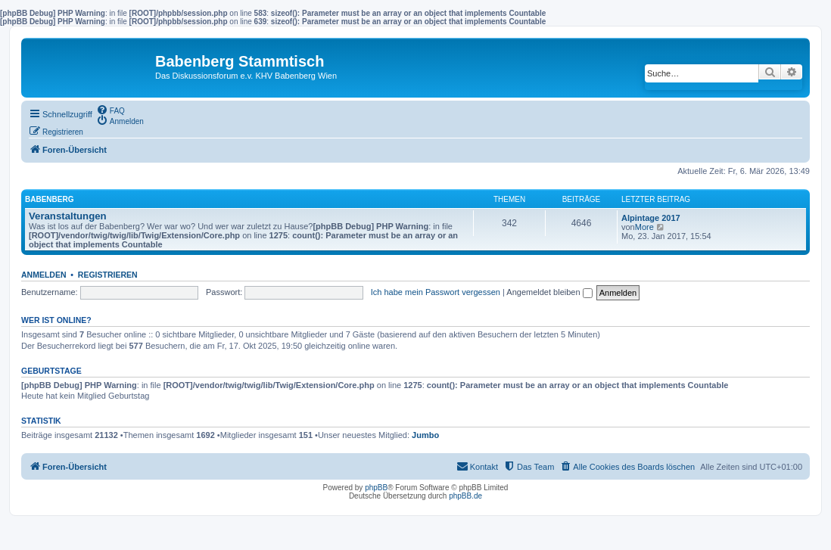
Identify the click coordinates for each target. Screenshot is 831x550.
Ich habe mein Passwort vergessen (435, 292)
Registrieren (108, 274)
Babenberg (49, 199)
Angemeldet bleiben (549, 292)
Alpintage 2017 (650, 217)
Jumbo (425, 435)
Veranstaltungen (68, 216)
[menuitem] (110, 109)
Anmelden (44, 274)
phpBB (376, 487)
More (644, 226)
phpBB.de (465, 496)
